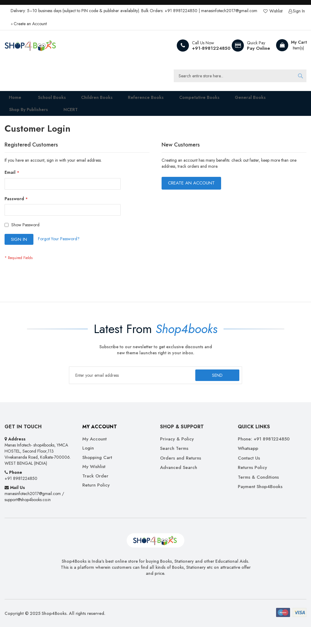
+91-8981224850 (211, 48)
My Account (94, 439)
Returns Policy (252, 468)
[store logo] (30, 45)
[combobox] (240, 75)
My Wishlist (93, 467)
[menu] (155, 107)
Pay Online (258, 48)
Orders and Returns (180, 458)
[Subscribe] (217, 375)
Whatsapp (248, 449)
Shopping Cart (97, 457)
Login (88, 448)
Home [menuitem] (11, 99)
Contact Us (249, 458)
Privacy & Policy (177, 439)
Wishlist (275, 11)
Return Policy (96, 485)
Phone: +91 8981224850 (264, 439)
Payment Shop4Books (260, 487)
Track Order (95, 476)
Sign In (299, 11)
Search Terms (174, 449)
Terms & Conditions (258, 477)
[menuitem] (46, 99)
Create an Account (30, 24)
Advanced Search (178, 468)
